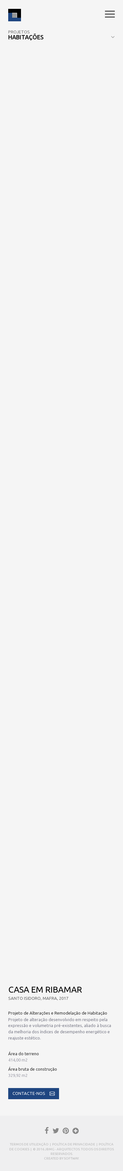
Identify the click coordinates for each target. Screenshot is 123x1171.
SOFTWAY (71, 1158)
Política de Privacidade (73, 1144)
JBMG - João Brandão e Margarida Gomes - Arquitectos (14, 15)
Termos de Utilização (29, 1144)
